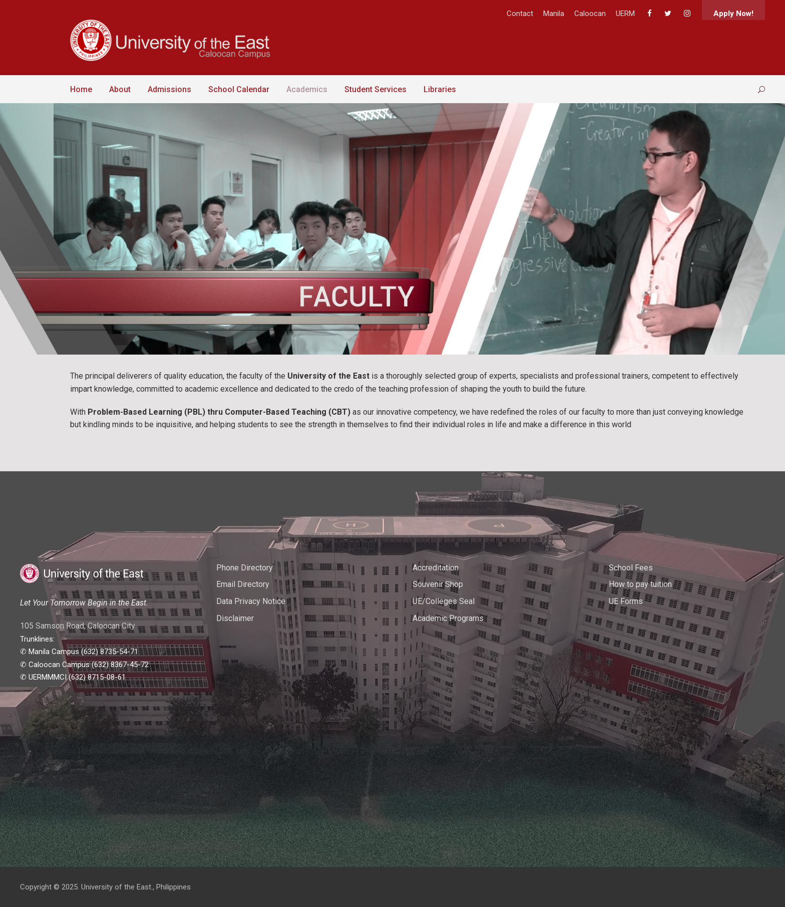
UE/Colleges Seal (444, 601)
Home (81, 89)
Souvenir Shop (438, 584)
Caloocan (590, 13)
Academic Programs (448, 618)
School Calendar (238, 89)
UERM (625, 13)
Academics (306, 89)
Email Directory (242, 584)
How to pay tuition (640, 584)
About (120, 89)
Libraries (440, 89)
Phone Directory (244, 567)
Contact (520, 13)
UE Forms (626, 601)
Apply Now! (733, 13)
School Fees (631, 567)
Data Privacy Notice (250, 601)
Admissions (169, 89)
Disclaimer (235, 618)
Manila (553, 13)
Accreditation (436, 567)
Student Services (375, 89)
